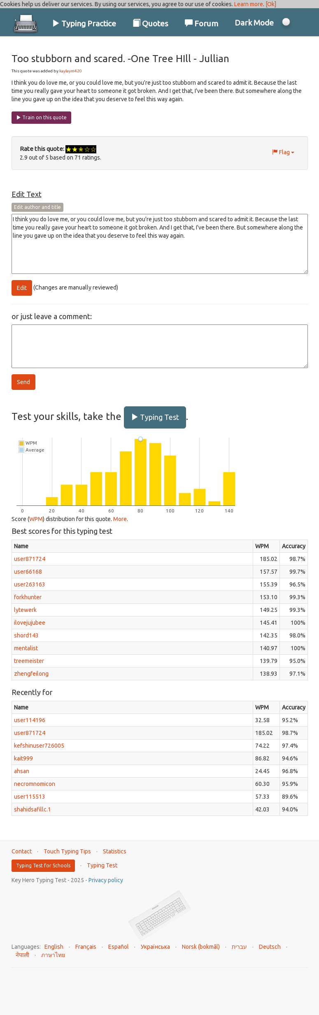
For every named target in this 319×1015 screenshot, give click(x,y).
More (120, 519)
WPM (36, 519)
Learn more (248, 4)
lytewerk (25, 610)
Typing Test (155, 417)
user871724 (29, 559)
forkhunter (28, 597)
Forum (201, 23)
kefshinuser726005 (39, 745)
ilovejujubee (29, 622)
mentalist (26, 648)
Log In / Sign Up (273, 48)
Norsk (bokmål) (201, 946)
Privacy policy (105, 880)
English (53, 946)
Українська (155, 946)
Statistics (114, 851)
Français (85, 946)
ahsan (21, 771)
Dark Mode (254, 22)
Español (118, 946)
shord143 (26, 635)
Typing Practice (84, 23)
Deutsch (270, 946)
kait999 (23, 758)
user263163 (29, 584)
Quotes (150, 23)
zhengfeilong (31, 673)
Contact (22, 851)
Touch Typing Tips (67, 851)
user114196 (29, 720)
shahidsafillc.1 (32, 809)
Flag (283, 152)
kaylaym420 (70, 71)
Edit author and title (37, 207)
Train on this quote (41, 117)
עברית (239, 946)
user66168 (28, 571)
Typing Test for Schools (43, 865)
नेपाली (22, 955)
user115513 (29, 796)
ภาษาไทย (53, 955)
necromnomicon (34, 784)
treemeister (29, 661)
